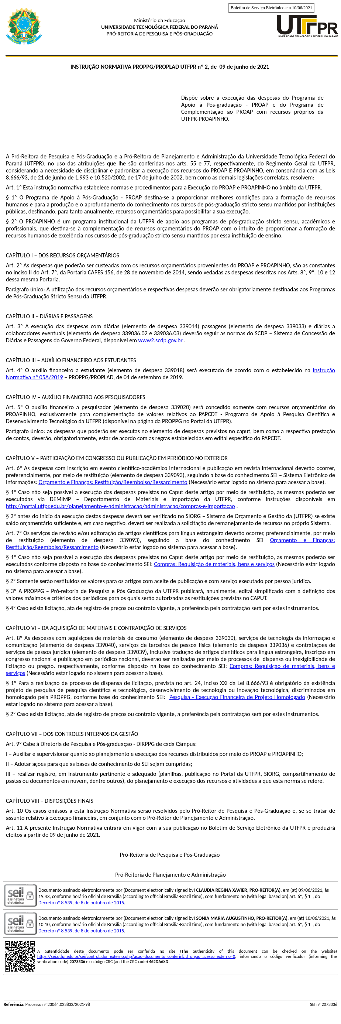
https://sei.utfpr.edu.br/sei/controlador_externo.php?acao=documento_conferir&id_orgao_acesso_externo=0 (136, 956)
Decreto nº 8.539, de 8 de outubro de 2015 (81, 903)
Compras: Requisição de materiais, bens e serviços (214, 564)
